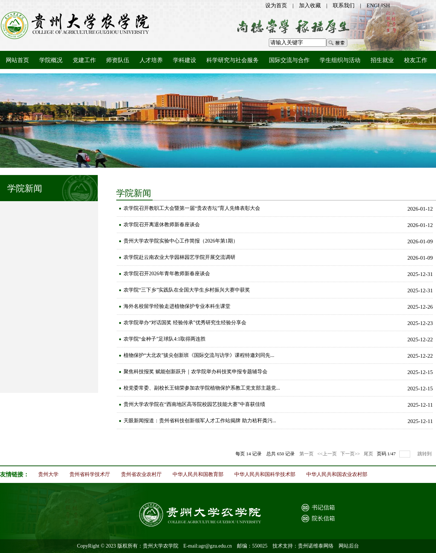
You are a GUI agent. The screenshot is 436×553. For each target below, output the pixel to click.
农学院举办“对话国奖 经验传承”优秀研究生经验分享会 (185, 322)
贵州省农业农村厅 (141, 474)
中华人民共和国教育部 (198, 474)
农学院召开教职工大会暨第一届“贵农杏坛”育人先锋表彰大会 (192, 208)
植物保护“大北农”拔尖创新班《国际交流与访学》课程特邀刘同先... (199, 355)
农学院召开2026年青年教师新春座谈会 (167, 273)
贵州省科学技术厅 (89, 474)
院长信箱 (323, 518)
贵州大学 (48, 474)
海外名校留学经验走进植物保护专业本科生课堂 (177, 306)
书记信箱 (323, 507)
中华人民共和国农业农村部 (336, 474)
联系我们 (344, 5)
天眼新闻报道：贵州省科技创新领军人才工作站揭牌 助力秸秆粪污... (200, 420)
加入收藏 (310, 5)
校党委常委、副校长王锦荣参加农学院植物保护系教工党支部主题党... (202, 388)
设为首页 (276, 5)
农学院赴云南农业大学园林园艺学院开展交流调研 (179, 257)
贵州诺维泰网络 (316, 546)
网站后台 (349, 546)
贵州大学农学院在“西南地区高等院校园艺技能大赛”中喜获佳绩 (194, 404)
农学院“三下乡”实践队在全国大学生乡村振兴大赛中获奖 (187, 290)
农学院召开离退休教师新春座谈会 (162, 224)
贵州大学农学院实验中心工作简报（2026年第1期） (181, 241)
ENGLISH (378, 5)
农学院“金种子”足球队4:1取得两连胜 (165, 339)
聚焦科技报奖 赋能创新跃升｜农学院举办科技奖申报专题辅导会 (195, 371)
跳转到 (425, 453)
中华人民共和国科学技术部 (264, 474)
